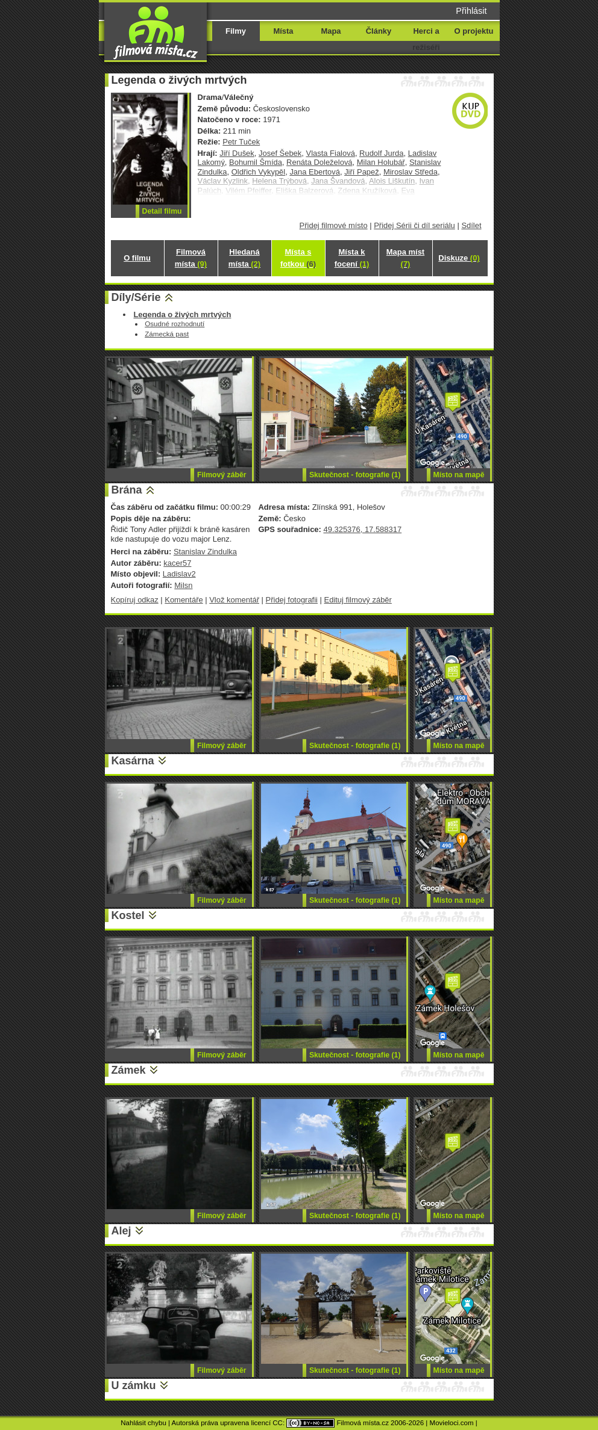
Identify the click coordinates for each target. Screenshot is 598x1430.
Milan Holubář (381, 162)
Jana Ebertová (314, 171)
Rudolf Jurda (381, 153)
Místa (283, 31)
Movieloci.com (452, 1422)
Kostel (128, 915)
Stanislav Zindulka (205, 551)
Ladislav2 (179, 573)
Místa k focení (352, 257)
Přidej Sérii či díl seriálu (414, 225)
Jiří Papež (361, 171)
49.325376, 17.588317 (362, 529)
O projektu (474, 31)
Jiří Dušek (236, 153)
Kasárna (133, 761)
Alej (121, 1231)
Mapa (331, 31)
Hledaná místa (244, 257)
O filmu (137, 257)
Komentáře (184, 599)
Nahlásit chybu (143, 1422)
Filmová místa (191, 257)
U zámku (134, 1385)
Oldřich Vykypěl (258, 171)
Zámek (129, 1070)
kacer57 (177, 563)
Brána (127, 490)
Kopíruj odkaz (135, 599)
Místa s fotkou (298, 257)
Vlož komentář (234, 599)
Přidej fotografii (292, 599)
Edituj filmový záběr (358, 599)
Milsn (183, 585)
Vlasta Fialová (330, 153)
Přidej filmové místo (334, 225)
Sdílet (471, 225)
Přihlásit (471, 11)
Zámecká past (167, 334)
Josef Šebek (280, 153)
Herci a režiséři (425, 39)
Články (378, 31)
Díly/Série (136, 297)
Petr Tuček (241, 141)
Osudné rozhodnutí (174, 323)
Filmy (235, 31)
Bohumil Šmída (255, 162)
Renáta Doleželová (319, 162)
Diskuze (458, 257)
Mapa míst (405, 257)
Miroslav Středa (410, 171)
